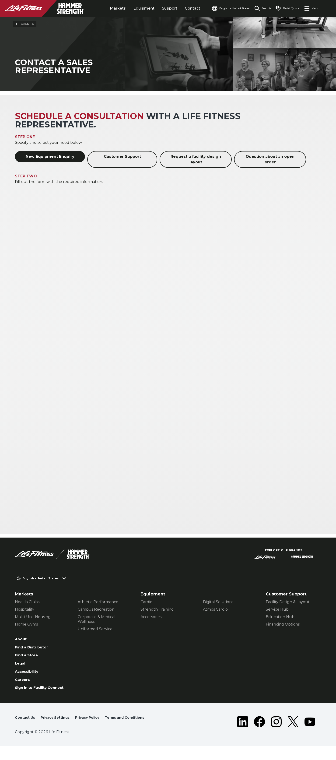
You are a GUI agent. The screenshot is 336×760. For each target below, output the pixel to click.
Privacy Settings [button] (58, 730)
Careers (23, 685)
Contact (181, 8)
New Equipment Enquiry (50, 157)
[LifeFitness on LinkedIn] (242, 734)
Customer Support (122, 157)
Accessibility (29, 676)
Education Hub (280, 617)
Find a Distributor (34, 649)
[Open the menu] (311, 8)
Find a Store (28, 658)
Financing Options (283, 625)
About (21, 640)
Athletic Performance (98, 602)
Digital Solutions (218, 602)
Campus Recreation (96, 610)
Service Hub (277, 610)
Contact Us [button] (26, 730)
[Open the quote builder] (285, 8)
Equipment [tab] (133, 8)
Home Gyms (26, 625)
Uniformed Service (95, 629)
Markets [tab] (107, 8)
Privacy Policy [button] (95, 730)
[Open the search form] (259, 8)
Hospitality (24, 610)
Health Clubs (27, 602)
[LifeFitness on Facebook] (259, 734)
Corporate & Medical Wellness (97, 619)
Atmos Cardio (215, 610)
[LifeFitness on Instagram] (276, 734)
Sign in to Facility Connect (34, 697)
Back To (24, 24)
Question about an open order (270, 160)
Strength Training (157, 610)
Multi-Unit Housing (33, 617)
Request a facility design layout (196, 160)
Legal (21, 667)
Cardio (146, 602)
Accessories (150, 617)
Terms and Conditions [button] (37, 737)
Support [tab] (159, 8)
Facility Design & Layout (288, 602)
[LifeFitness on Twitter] (293, 734)
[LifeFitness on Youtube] (309, 734)
